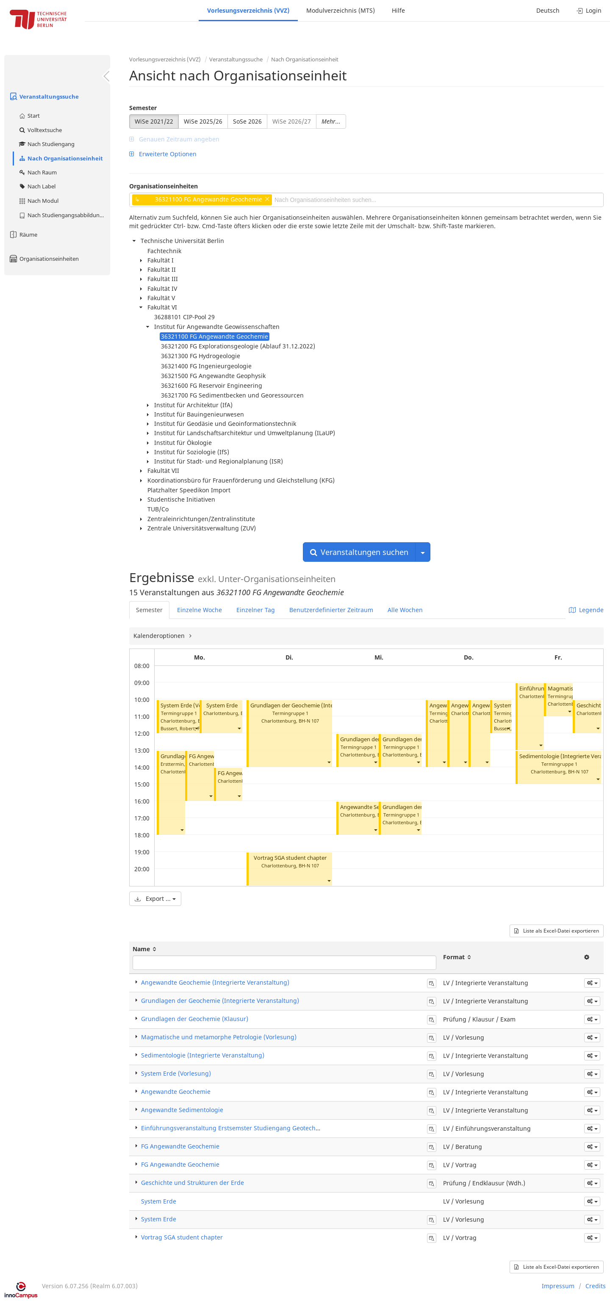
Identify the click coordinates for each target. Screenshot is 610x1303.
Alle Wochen (405, 610)
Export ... (155, 898)
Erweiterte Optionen (163, 154)
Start (29, 115)
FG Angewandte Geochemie (180, 1146)
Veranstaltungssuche (43, 96)
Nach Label (36, 186)
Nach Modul (38, 200)
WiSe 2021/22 (154, 121)
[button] (196, 728)
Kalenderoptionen (159, 636)
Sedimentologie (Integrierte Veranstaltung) (202, 1055)
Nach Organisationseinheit (60, 158)
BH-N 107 (309, 721)
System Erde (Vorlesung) (192, 705)
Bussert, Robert (178, 728)
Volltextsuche (40, 130)
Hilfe (398, 10)
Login (589, 10)
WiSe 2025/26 (203, 121)
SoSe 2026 (247, 121)
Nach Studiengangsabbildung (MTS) (64, 215)
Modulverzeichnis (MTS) (340, 10)
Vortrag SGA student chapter (290, 857)
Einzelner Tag (255, 610)
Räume (22, 234)
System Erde (222, 705)
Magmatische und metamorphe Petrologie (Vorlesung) (219, 1037)
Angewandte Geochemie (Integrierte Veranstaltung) (215, 982)
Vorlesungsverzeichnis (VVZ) (248, 10)
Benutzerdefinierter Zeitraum (331, 610)
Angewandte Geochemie (176, 1092)
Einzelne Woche (199, 610)
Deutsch (548, 10)
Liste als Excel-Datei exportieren (556, 930)
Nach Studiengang (46, 144)
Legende (586, 610)
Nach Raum (37, 172)
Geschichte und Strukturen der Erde (192, 1183)
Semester (143, 108)
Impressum (558, 1286)
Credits (595, 1286)
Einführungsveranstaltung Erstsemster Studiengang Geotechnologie (239, 1128)
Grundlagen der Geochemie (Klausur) (194, 1019)
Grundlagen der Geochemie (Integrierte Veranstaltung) (320, 705)
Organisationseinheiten (43, 258)
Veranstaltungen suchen (359, 552)
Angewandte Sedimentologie (376, 807)
